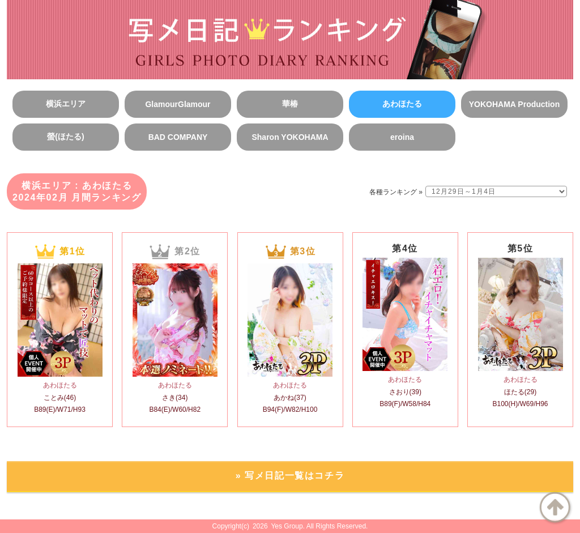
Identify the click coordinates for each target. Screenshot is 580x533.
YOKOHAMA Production (514, 104)
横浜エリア (66, 103)
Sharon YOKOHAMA (289, 137)
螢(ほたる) (65, 136)
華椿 (290, 103)
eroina (402, 137)
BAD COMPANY (178, 137)
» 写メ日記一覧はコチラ (290, 475)
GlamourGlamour (177, 104)
